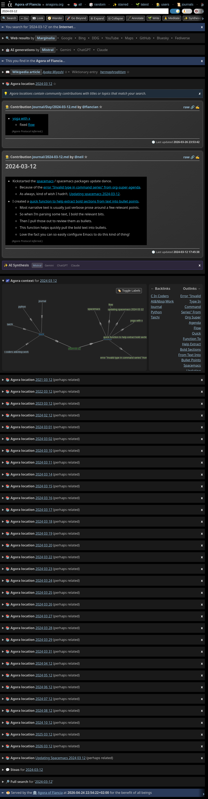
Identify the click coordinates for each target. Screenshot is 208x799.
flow (31, 124)
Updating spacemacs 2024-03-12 (94, 194)
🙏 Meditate (172, 18)
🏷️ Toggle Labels (129, 290)
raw (186, 107)
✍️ (197, 107)
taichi (155, 317)
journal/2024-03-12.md (50, 157)
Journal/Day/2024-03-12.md (54, 107)
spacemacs (45, 181)
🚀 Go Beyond (76, 18)
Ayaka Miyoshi (53, 72)
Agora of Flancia (50, 792)
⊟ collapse (115, 18)
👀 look (37, 18)
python (156, 312)
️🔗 (192, 107)
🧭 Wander (55, 18)
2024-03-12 (34, 769)
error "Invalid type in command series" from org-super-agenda (91, 187)
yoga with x (21, 118)
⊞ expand (97, 18)
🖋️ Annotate (135, 18)
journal (156, 306)
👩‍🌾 (7, 107)
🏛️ (35, 792)
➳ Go (24, 18)
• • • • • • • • (99, 38)
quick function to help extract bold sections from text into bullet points (84, 201)
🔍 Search (9, 18)
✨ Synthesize (193, 18)
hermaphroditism (113, 72)
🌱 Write (153, 18)
